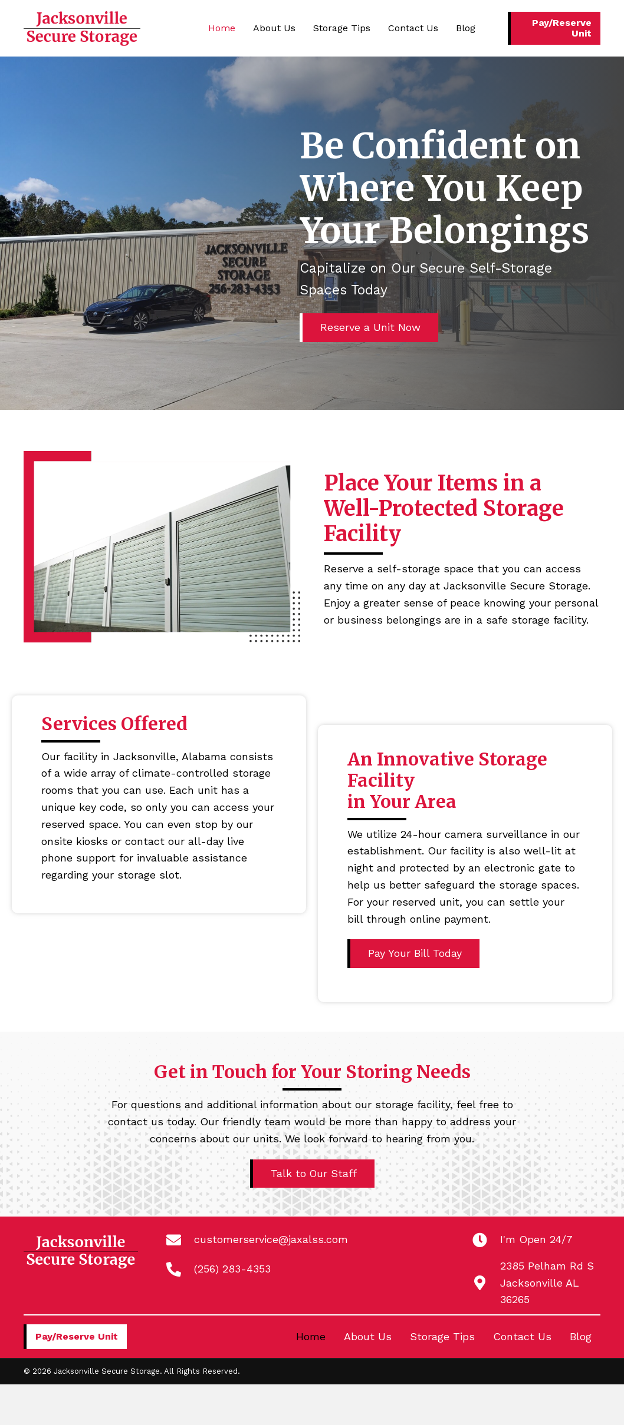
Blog (581, 1337)
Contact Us (522, 1337)
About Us (368, 1337)
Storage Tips (442, 1337)
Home (311, 1337)
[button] (554, 28)
